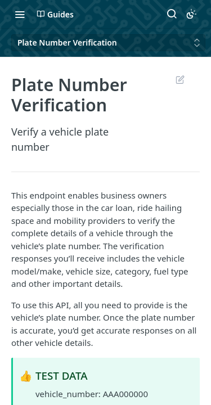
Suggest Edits (179, 79)
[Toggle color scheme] (191, 14)
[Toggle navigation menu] (19, 14)
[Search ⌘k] (171, 14)
